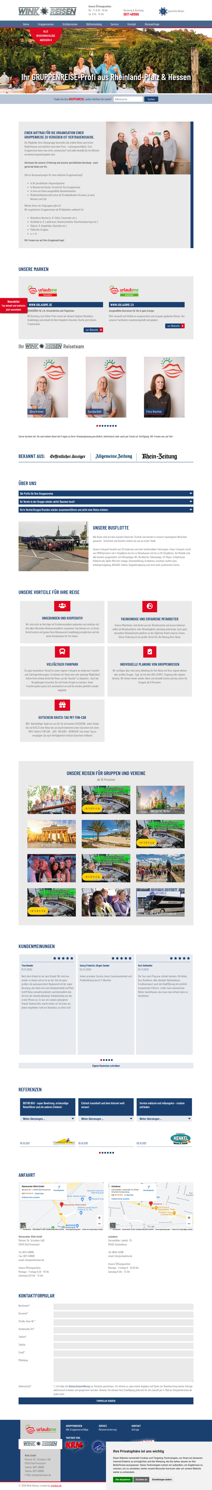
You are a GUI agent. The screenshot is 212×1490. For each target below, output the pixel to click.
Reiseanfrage (152, 24)
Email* (22, 1352)
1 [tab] (97, 426)
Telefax (22, 1344)
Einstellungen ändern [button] (162, 1479)
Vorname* (23, 1313)
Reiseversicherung (108, 1429)
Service (115, 24)
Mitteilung (23, 1360)
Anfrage (135, 1429)
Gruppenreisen (46, 24)
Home (26, 24)
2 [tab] (100, 426)
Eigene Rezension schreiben (106, 1065)
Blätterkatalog (94, 24)
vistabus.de (56, 1485)
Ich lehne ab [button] (141, 1479)
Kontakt (131, 24)
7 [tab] (113, 426)
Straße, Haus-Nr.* (27, 1321)
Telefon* (22, 1336)
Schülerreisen (70, 24)
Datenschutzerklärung (79, 1386)
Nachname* (24, 1305)
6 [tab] (110, 426)
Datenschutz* (22, 1386)
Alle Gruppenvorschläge (77, 1429)
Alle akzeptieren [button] (122, 1479)
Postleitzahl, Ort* (26, 1329)
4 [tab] (105, 426)
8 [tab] (116, 426)
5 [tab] (108, 426)
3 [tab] (102, 426)
